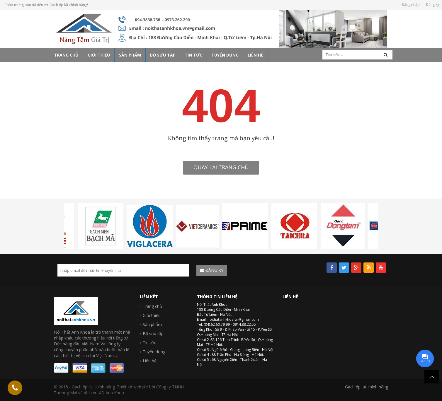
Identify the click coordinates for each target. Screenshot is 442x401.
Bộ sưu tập (153, 333)
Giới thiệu (152, 315)
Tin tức (149, 342)
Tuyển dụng (154, 351)
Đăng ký (432, 4)
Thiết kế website (132, 387)
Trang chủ (152, 306)
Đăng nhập (411, 4)
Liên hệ (150, 361)
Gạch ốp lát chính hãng (366, 387)
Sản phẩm (152, 324)
